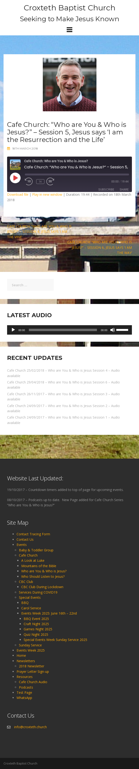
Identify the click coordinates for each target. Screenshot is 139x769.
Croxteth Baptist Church (69, 7)
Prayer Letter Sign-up (33, 671)
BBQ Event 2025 (36, 618)
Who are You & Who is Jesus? (43, 571)
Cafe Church (28, 555)
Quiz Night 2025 (36, 634)
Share (124, 189)
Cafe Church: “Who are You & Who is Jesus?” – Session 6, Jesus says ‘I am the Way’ (99, 247)
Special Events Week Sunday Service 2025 (55, 639)
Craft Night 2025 (36, 624)
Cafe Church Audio (33, 682)
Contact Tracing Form (33, 534)
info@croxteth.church (30, 727)
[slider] (63, 330)
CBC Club (26, 581)
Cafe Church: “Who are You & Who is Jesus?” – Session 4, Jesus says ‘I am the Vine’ (39, 231)
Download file (17, 194)
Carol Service (31, 608)
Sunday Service (30, 645)
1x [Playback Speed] (40, 181)
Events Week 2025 (31, 650)
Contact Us (25, 539)
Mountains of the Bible (38, 566)
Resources (25, 676)
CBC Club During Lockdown (42, 587)
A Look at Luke (32, 560)
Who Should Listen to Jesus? (43, 576)
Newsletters (26, 661)
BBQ (25, 602)
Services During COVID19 (38, 592)
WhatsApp (24, 697)
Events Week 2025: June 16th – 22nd (49, 613)
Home (21, 655)
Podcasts (26, 687)
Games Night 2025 (38, 629)
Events (22, 544)
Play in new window (47, 194)
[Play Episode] (15, 178)
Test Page (24, 692)
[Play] (13, 330)
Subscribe (106, 189)
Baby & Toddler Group (36, 550)
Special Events (30, 597)
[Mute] (112, 330)
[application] (69, 330)
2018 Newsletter (31, 666)
